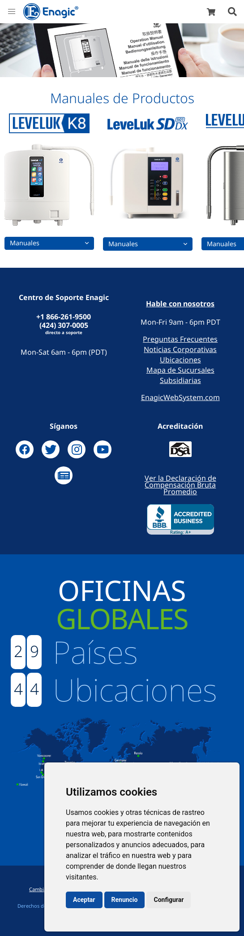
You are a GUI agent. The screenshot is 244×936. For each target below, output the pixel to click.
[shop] (211, 11)
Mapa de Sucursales (180, 370)
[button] (11, 11)
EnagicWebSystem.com (180, 397)
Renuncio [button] (124, 899)
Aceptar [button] (84, 899)
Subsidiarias (180, 380)
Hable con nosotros (180, 304)
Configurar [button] (169, 899)
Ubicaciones (180, 360)
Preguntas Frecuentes (180, 339)
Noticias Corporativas (180, 349)
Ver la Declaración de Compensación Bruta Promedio (180, 484)
